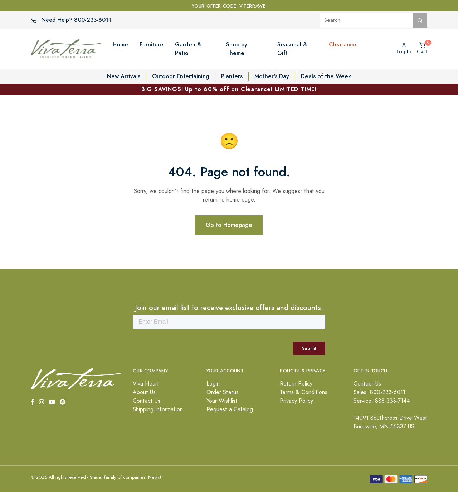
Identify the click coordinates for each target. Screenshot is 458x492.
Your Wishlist (222, 401)
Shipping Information (158, 409)
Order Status (222, 392)
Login (213, 384)
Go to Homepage (229, 225)
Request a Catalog (229, 409)
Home (120, 44)
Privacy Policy (296, 401)
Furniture (152, 44)
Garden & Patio (188, 48)
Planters (232, 76)
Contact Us (146, 401)
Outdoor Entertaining (180, 76)
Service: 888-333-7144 (382, 401)
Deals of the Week (326, 76)
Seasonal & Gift (292, 48)
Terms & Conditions (303, 392)
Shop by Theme (236, 48)
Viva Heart (146, 384)
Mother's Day (271, 76)
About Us (144, 392)
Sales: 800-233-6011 (379, 392)
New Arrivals (123, 76)
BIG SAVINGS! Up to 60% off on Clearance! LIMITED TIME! (229, 89)
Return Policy (296, 384)
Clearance (342, 44)
